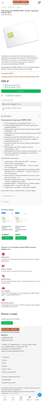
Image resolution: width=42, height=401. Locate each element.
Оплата (4, 363)
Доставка (4, 366)
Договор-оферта (6, 380)
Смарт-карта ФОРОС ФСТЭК (9, 77)
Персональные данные (8, 383)
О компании (5, 357)
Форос (19, 7)
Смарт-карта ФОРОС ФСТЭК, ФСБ (29, 77)
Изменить (18, 104)
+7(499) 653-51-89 (7, 338)
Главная (3, 7)
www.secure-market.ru (13, 393)
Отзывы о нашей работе (9, 372)
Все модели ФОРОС (7, 73)
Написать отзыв (7, 323)
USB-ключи (11, 7)
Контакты (4, 360)
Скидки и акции (6, 369)
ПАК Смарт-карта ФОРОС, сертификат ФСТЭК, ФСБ (21, 228)
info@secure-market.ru (7, 340)
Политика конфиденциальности (11, 377)
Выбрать (7, 238)
